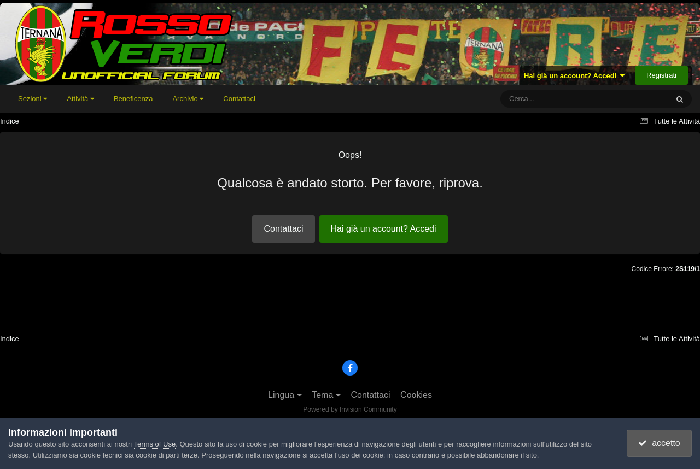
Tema (326, 395)
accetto (659, 443)
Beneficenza (133, 99)
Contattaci (239, 99)
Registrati (661, 75)
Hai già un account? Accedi (574, 76)
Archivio (187, 99)
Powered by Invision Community (349, 409)
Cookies (416, 395)
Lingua (285, 395)
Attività (80, 99)
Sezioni (32, 99)
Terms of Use (155, 444)
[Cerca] (560, 99)
